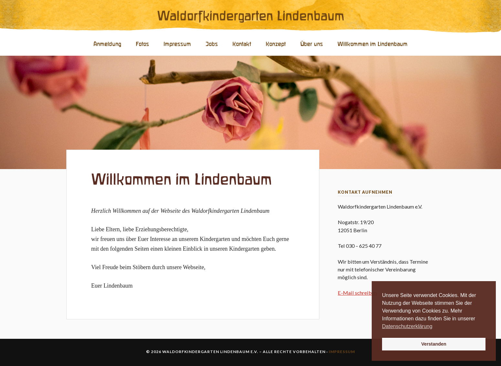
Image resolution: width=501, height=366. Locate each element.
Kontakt (241, 44)
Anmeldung (107, 44)
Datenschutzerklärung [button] (407, 326)
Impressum (177, 44)
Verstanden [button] (433, 344)
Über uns (311, 44)
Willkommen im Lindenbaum (372, 44)
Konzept (276, 44)
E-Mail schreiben (357, 293)
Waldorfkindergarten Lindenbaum (250, 16)
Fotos (142, 44)
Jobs (212, 44)
